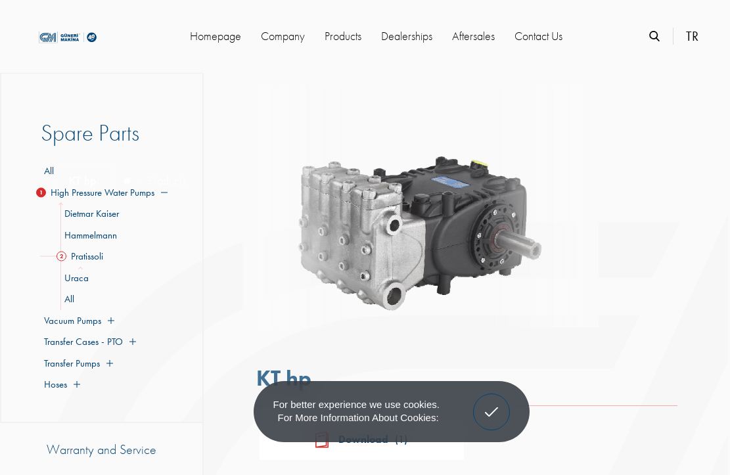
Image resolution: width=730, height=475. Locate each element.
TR (692, 36)
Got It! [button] (491, 402)
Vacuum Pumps (77, 320)
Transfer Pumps (77, 363)
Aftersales (473, 35)
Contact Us (538, 35)
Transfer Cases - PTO (88, 341)
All (49, 170)
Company (283, 35)
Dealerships (406, 35)
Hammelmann (88, 235)
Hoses (60, 384)
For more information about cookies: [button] (358, 417)
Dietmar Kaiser (89, 213)
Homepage (215, 35)
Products (343, 35)
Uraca (74, 277)
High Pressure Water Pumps (104, 192)
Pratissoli (81, 256)
